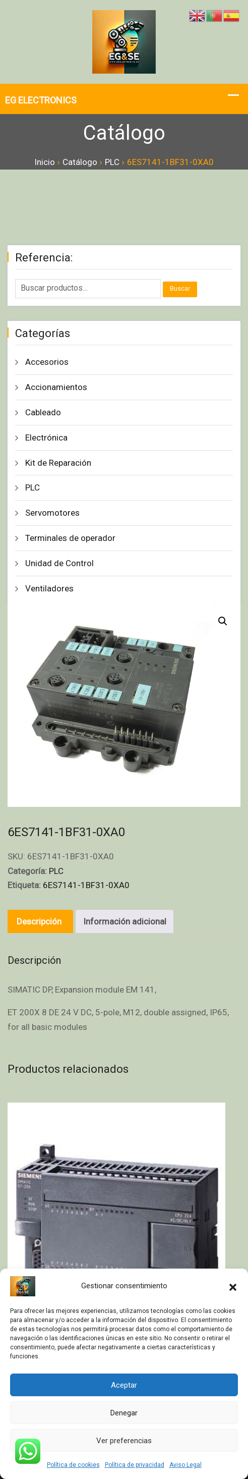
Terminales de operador (70, 538)
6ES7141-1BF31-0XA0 (86, 885)
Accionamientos (56, 387)
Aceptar (124, 1385)
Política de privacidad (134, 1464)
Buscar (180, 288)
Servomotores (52, 513)
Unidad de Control (59, 563)
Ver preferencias (124, 1440)
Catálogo (80, 162)
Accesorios (47, 362)
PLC (112, 162)
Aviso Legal (185, 1464)
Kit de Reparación (58, 463)
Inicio (44, 162)
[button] (233, 1286)
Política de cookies (73, 1464)
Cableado (43, 412)
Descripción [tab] (39, 921)
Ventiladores (49, 588)
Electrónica (46, 437)
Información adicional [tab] (124, 921)
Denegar (124, 1412)
